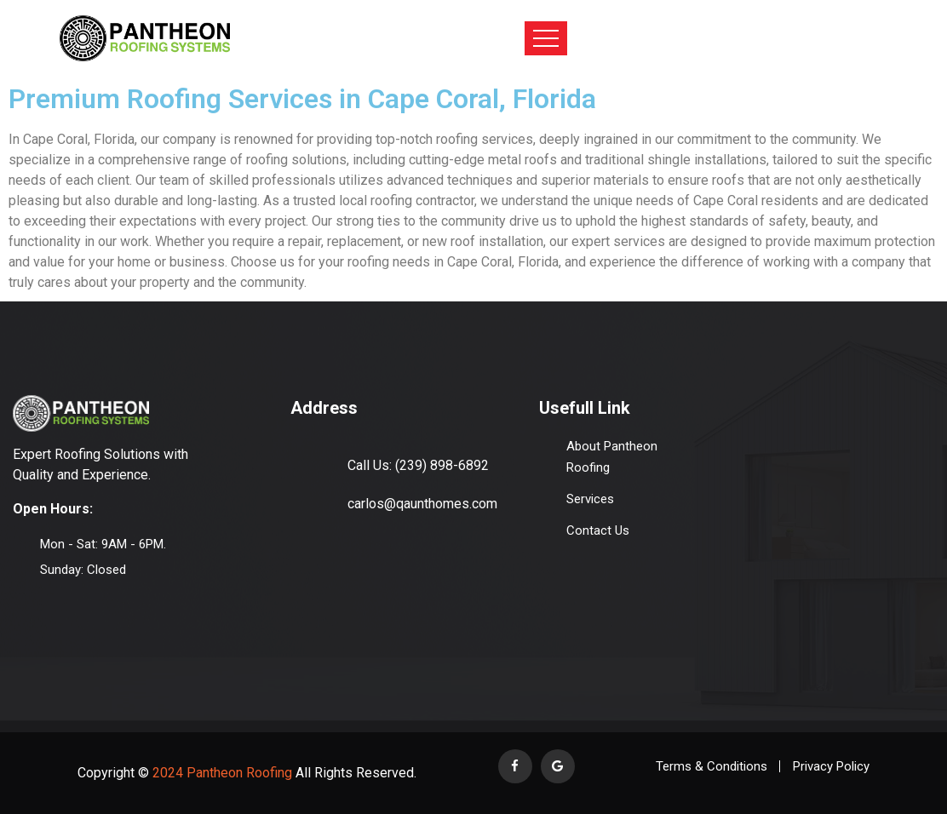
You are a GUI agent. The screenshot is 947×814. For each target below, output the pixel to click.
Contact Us (597, 530)
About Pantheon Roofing (611, 457)
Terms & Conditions (711, 766)
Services (590, 499)
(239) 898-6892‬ (442, 465)
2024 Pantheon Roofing (220, 773)
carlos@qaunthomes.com (422, 504)
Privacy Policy (831, 766)
